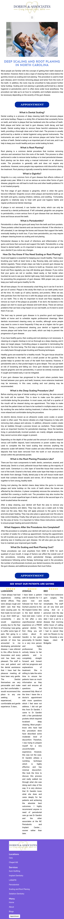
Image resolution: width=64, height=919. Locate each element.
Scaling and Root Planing (19, 889)
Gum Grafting (14, 871)
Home (11, 902)
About (11, 907)
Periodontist (14, 884)
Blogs (11, 911)
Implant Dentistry (16, 875)
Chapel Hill (13, 862)
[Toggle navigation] (32, 17)
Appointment (14, 916)
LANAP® (12, 880)
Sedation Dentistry (16, 894)
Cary (11, 858)
